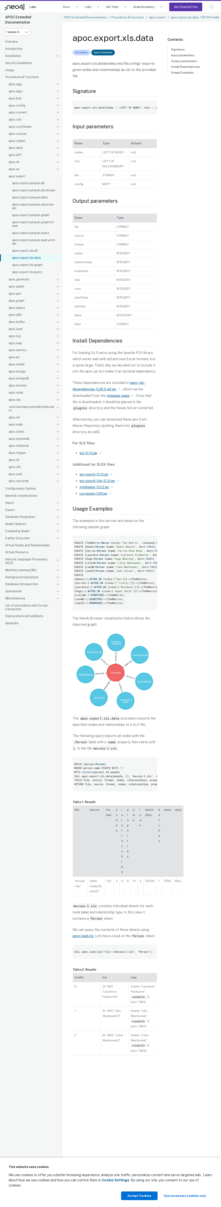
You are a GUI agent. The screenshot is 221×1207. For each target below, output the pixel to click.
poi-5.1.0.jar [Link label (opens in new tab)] (88, 452)
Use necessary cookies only (185, 1196)
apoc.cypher (17, 141)
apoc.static (16, 431)
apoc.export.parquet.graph (30, 215)
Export (10, 510)
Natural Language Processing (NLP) (26, 561)
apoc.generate (19, 279)
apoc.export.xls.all (25, 250)
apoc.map (15, 343)
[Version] (17, 32)
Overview (11, 41)
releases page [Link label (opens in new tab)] (118, 395)
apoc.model (17, 364)
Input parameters (182, 55)
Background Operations (21, 577)
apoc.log (15, 336)
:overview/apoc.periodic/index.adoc (31, 408)
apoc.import (17, 308)
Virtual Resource (16, 552)
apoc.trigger (17, 452)
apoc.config (17, 105)
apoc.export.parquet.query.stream (33, 241)
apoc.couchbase (20, 126)
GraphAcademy (144, 7)
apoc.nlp (15, 399)
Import (9, 502)
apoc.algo (15, 91)
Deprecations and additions (24, 616)
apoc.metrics (18, 350)
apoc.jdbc (15, 314)
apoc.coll (15, 119)
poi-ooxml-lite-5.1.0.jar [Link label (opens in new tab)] (97, 480)
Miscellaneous (15, 598)
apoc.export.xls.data (26, 257)
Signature (178, 49)
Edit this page (210, 17)
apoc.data (16, 147)
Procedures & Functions (22, 77)
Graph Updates (15, 524)
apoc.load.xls (83, 934)
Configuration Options (20, 488)
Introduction (13, 48)
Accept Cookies (139, 1196)
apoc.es (14, 169)
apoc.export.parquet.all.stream (33, 190)
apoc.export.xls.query (27, 272)
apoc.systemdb (19, 438)
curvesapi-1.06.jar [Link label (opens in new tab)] (93, 492)
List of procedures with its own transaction (26, 607)
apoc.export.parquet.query (30, 233)
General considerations (21, 495)
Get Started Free (186, 7)
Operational (13, 591)
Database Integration (20, 517)
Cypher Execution (17, 538)
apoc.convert (18, 112)
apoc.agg (15, 84)
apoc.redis (16, 424)
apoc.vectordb (19, 481)
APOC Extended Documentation (85, 17)
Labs (32, 7)
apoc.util (15, 467)
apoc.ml (14, 357)
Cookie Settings (115, 1180)
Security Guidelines (18, 63)
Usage (9, 70)
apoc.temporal (19, 445)
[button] (211, 6)
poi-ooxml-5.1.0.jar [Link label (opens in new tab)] (94, 473)
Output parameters (184, 61)
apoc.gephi (16, 286)
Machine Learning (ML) (21, 570)
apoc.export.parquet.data (30, 197)
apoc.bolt (15, 98)
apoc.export (17, 176)
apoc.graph (16, 300)
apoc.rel (14, 417)
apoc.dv (14, 162)
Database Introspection (21, 584)
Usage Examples (182, 72)
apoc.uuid (15, 474)
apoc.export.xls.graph (27, 265)
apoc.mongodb (19, 378)
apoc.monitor (18, 385)
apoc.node (16, 392)
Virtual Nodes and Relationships (27, 545)
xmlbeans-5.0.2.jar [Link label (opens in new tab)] (94, 486)
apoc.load (15, 329)
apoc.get (15, 293)
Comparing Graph (17, 531)
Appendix (11, 623)
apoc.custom (18, 133)
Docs (66, 7)
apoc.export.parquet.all (28, 183)
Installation (13, 56)
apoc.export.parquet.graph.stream (33, 224)
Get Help (112, 7)
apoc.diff (15, 155)
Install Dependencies (185, 66)
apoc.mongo (17, 371)
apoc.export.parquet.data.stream (33, 206)
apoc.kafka (17, 322)
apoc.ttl (14, 460)
